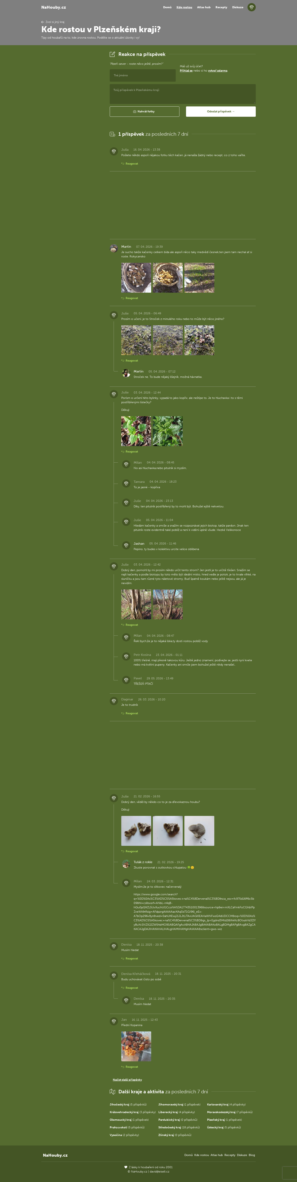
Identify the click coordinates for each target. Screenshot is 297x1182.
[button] (144, 111)
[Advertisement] (72, 112)
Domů (167, 7)
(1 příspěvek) (179, 1104)
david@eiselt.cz (159, 1171)
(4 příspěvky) (226, 1104)
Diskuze (237, 7)
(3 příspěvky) (133, 1112)
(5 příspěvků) (128, 1104)
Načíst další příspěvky (127, 1080)
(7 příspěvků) (230, 1112)
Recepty (221, 7)
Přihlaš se (186, 70)
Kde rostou (184, 7)
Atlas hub (204, 7)
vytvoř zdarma (217, 70)
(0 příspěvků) (177, 1120)
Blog (252, 1155)
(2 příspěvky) (124, 1135)
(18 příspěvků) (179, 1127)
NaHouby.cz (53, 7)
